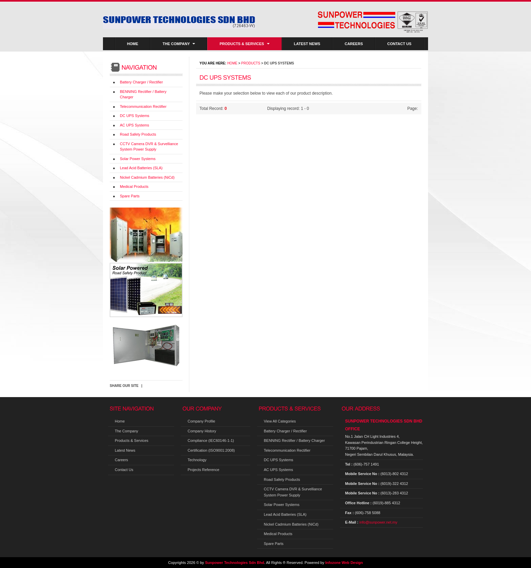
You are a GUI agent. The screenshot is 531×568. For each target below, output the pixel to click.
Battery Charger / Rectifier (141, 82)
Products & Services (244, 44)
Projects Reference (203, 470)
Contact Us (399, 44)
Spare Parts (130, 196)
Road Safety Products (138, 134)
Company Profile (201, 421)
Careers (354, 44)
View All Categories (280, 421)
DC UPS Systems (134, 116)
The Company (179, 44)
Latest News (307, 44)
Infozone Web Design (344, 563)
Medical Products (134, 186)
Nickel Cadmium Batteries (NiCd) (147, 177)
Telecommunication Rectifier (143, 106)
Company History (202, 431)
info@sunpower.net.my (378, 522)
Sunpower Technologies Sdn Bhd (234, 563)
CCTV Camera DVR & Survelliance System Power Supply (293, 492)
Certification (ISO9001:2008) (211, 450)
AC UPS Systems (134, 125)
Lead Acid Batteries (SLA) (141, 168)
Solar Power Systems (137, 159)
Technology (197, 460)
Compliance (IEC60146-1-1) (211, 440)
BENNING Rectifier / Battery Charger (294, 440)
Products (250, 63)
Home (132, 44)
